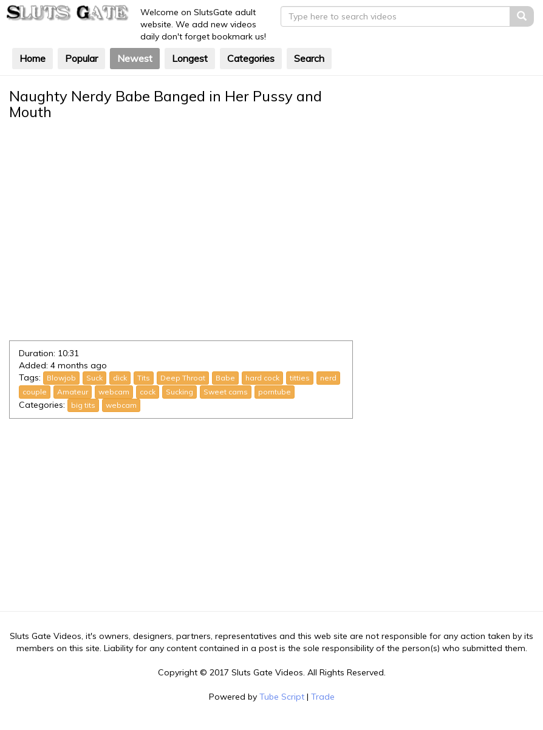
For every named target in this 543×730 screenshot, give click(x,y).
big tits (83, 405)
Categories (251, 58)
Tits (143, 377)
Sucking (179, 391)
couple (34, 391)
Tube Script (281, 696)
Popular (81, 58)
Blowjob (61, 377)
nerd (328, 377)
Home (32, 58)
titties (300, 377)
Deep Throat (182, 377)
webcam (113, 391)
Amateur (72, 391)
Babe (225, 377)
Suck (94, 377)
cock (147, 391)
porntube (274, 391)
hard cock (262, 377)
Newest (134, 58)
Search (309, 58)
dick (120, 377)
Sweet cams (225, 391)
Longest (190, 58)
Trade (323, 696)
